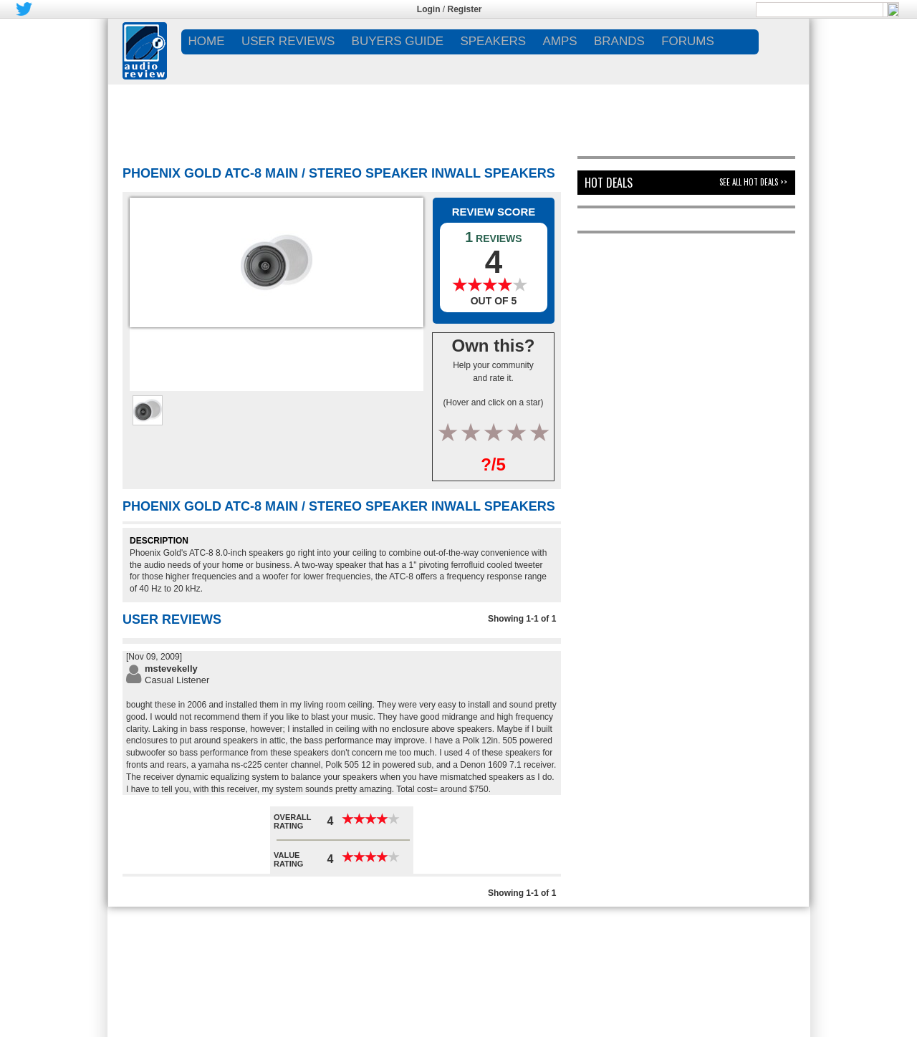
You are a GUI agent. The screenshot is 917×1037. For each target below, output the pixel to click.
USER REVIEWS (288, 41)
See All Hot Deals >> (753, 182)
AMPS (559, 41)
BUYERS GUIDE (397, 41)
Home (206, 41)
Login (429, 9)
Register (465, 9)
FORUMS (687, 41)
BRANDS (619, 41)
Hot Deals (609, 182)
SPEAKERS (493, 41)
